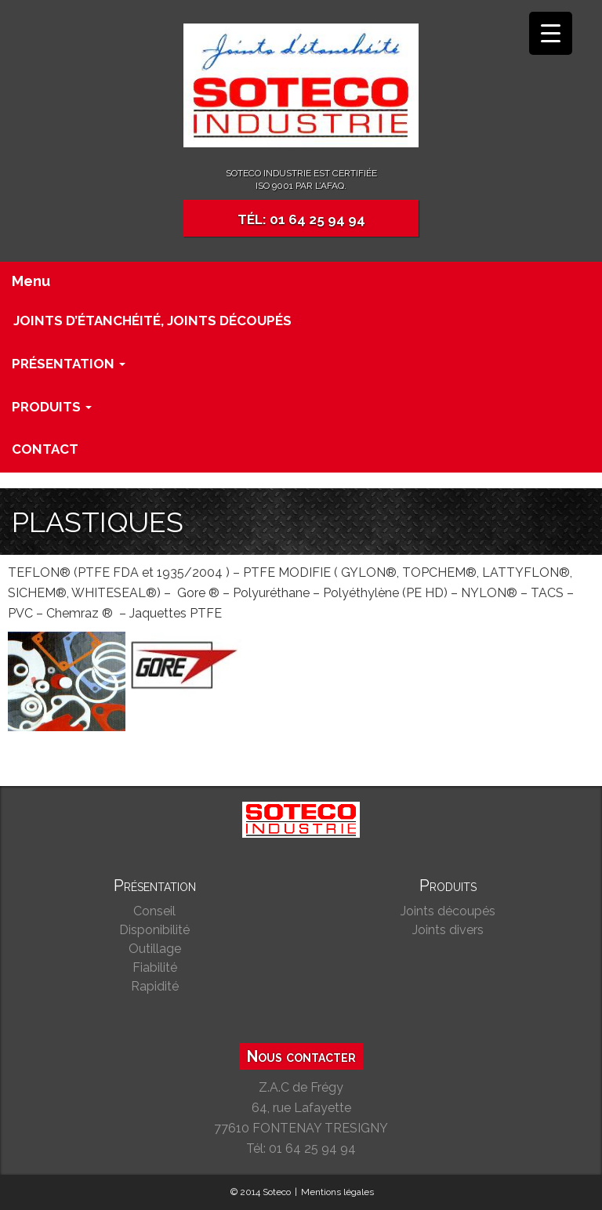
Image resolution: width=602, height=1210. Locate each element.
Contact (45, 449)
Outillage (155, 948)
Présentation (68, 363)
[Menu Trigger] (550, 33)
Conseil (154, 911)
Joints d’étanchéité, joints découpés (152, 320)
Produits (52, 407)
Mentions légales (337, 1191)
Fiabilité (154, 967)
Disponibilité (154, 929)
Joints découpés (448, 911)
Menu (31, 281)
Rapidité (155, 986)
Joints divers (448, 929)
